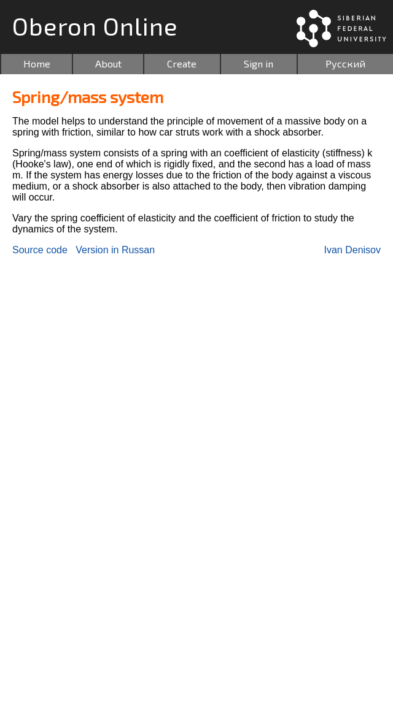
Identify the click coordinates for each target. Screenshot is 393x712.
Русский (345, 63)
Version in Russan (115, 250)
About (108, 63)
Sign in (258, 63)
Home (36, 63)
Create (181, 63)
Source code (40, 250)
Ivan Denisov (352, 250)
